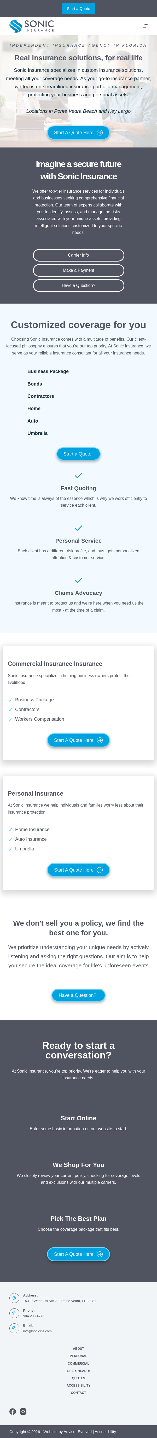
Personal (78, 1356)
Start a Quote (78, 8)
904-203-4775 (33, 1316)
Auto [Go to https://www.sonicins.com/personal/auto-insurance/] (32, 421)
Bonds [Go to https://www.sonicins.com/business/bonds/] (34, 384)
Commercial (78, 1363)
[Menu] (145, 26)
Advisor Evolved (78, 1431)
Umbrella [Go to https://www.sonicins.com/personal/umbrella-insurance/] (37, 433)
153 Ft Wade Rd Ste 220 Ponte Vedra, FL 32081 (59, 1301)
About (78, 1349)
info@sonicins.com (37, 1331)
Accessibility (78, 1385)
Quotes (78, 1378)
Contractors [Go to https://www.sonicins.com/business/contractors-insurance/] (40, 396)
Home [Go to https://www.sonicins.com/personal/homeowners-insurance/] (33, 408)
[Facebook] (12, 1411)
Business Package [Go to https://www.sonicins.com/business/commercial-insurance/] (48, 371)
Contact (78, 1393)
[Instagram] (23, 1411)
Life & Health (78, 1371)
